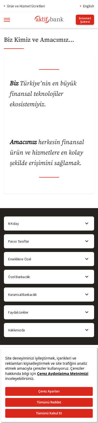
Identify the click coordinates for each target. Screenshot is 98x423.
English (88, 6)
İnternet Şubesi (85, 20)
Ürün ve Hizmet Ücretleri (26, 6)
